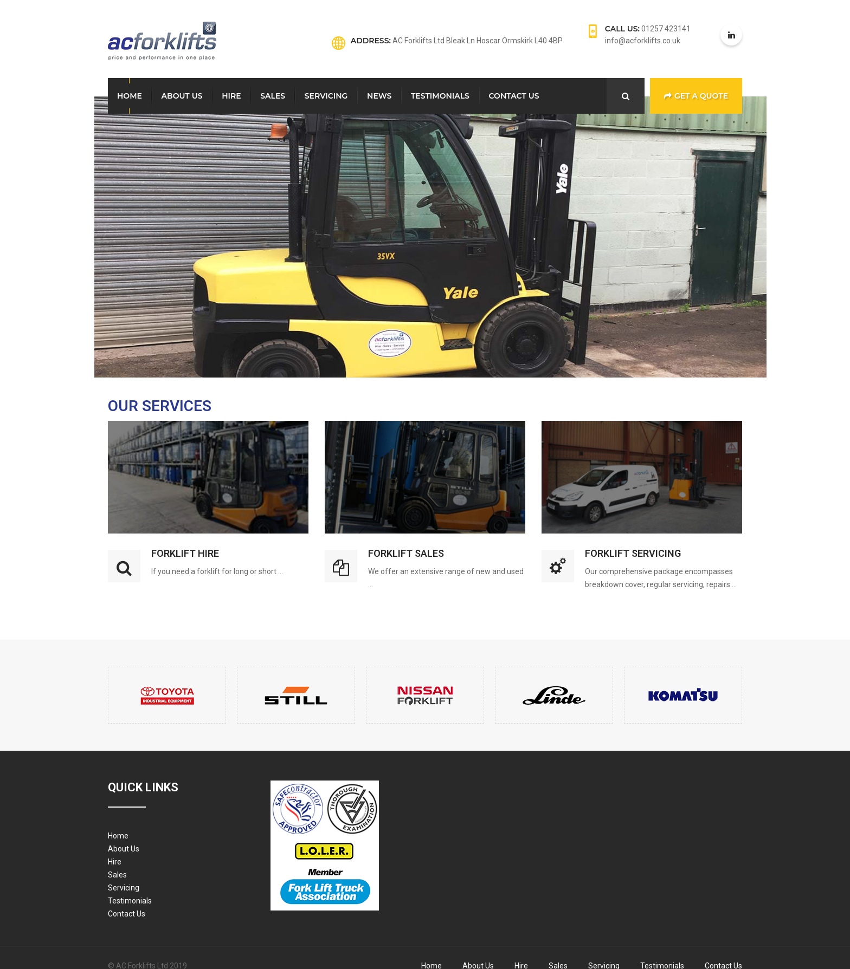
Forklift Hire (185, 553)
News (379, 96)
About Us (182, 96)
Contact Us (514, 96)
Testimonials (440, 96)
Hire (231, 96)
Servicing (326, 96)
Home (129, 96)
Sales (272, 96)
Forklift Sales (406, 553)
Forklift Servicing (633, 553)
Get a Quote (696, 96)
